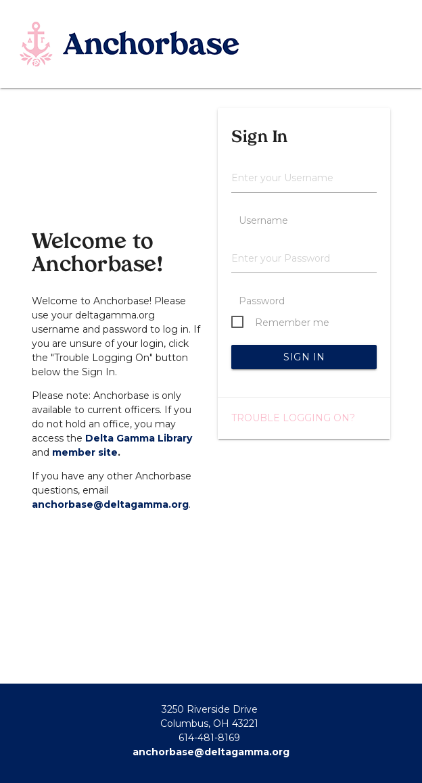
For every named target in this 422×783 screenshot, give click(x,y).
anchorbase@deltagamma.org (110, 504)
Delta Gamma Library (138, 438)
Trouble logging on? (293, 418)
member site (85, 452)
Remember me (292, 322)
